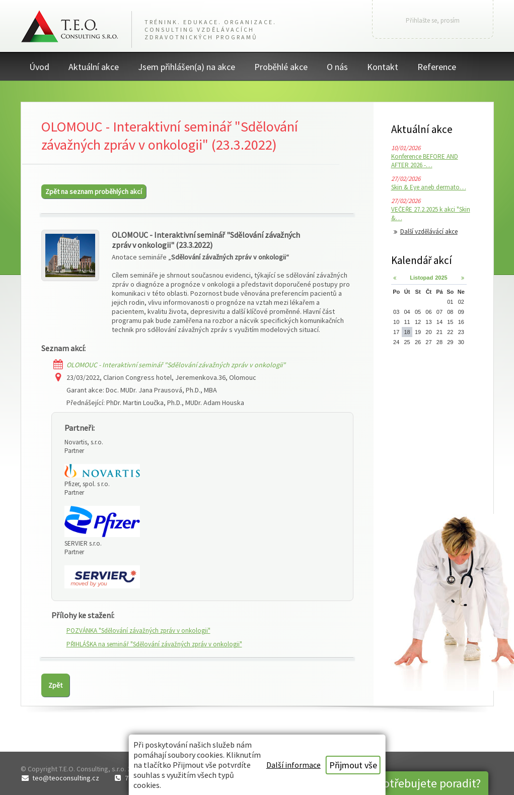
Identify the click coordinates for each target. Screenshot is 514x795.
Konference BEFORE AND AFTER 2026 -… (424, 160)
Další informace (293, 765)
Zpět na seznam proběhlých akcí (93, 191)
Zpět (55, 685)
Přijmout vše (353, 765)
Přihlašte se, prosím (433, 20)
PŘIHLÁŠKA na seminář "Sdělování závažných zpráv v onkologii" (154, 644)
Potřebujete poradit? (429, 783)
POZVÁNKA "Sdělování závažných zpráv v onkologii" (138, 630)
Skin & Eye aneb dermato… (428, 187)
